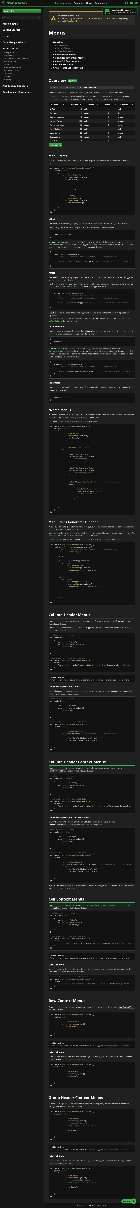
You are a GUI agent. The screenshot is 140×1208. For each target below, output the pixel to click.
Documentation (63, 3)
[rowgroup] (92, 124)
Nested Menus (63, 48)
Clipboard (8, 73)
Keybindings (9, 55)
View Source (55, 145)
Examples (78, 3)
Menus (7, 64)
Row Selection (10, 61)
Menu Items (62, 45)
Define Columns (56, 321)
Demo (72, 81)
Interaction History (12, 67)
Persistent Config (12, 70)
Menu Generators (65, 51)
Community (101, 3)
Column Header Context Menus (69, 57)
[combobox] (21, 17)
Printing (7, 79)
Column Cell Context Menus (67, 61)
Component (54, 244)
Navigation (9, 52)
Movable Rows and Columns (16, 58)
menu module (89, 87)
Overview (58, 42)
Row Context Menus (63, 64)
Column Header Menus (64, 54)
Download (8, 76)
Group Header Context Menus (68, 67)
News (89, 3)
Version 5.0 (21, 11)
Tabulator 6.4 (72, 21)
